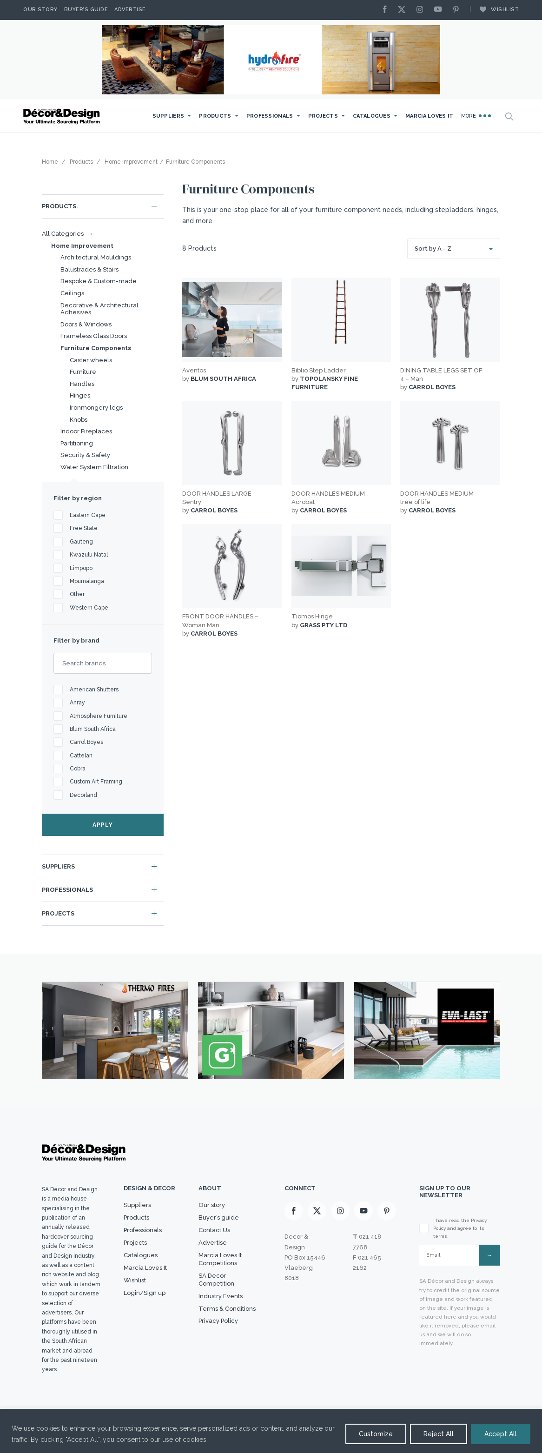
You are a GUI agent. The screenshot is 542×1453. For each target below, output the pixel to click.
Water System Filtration (94, 467)
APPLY (103, 825)
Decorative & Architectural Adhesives (99, 309)
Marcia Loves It (429, 116)
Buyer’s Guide (86, 10)
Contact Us (214, 1230)
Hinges (80, 395)
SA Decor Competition (216, 1279)
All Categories (66, 233)
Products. (60, 206)
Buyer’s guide (218, 1217)
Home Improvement (82, 245)
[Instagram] (422, 10)
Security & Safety (85, 454)
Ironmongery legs (96, 407)
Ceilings (72, 293)
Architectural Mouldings (95, 257)
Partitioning (76, 443)
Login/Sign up (144, 1292)
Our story (40, 10)
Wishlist (494, 9)
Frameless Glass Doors (93, 335)
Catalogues (371, 116)
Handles (82, 383)
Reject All (438, 1434)
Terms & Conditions (227, 1308)
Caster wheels (91, 360)
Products (215, 116)
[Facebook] (387, 10)
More (476, 116)
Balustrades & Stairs (89, 269)
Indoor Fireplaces (86, 431)
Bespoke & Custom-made (98, 281)
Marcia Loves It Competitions (220, 1259)
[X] (404, 10)
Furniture (83, 371)
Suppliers (168, 116)
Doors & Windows (86, 324)
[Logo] (62, 116)
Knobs (78, 419)
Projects (323, 116)
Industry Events (220, 1296)
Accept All (500, 1434)
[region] (271, 1431)
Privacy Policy (218, 1320)
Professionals (269, 116)
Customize (376, 1434)
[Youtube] (440, 10)
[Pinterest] (458, 10)
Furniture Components (95, 348)
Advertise (130, 10)
